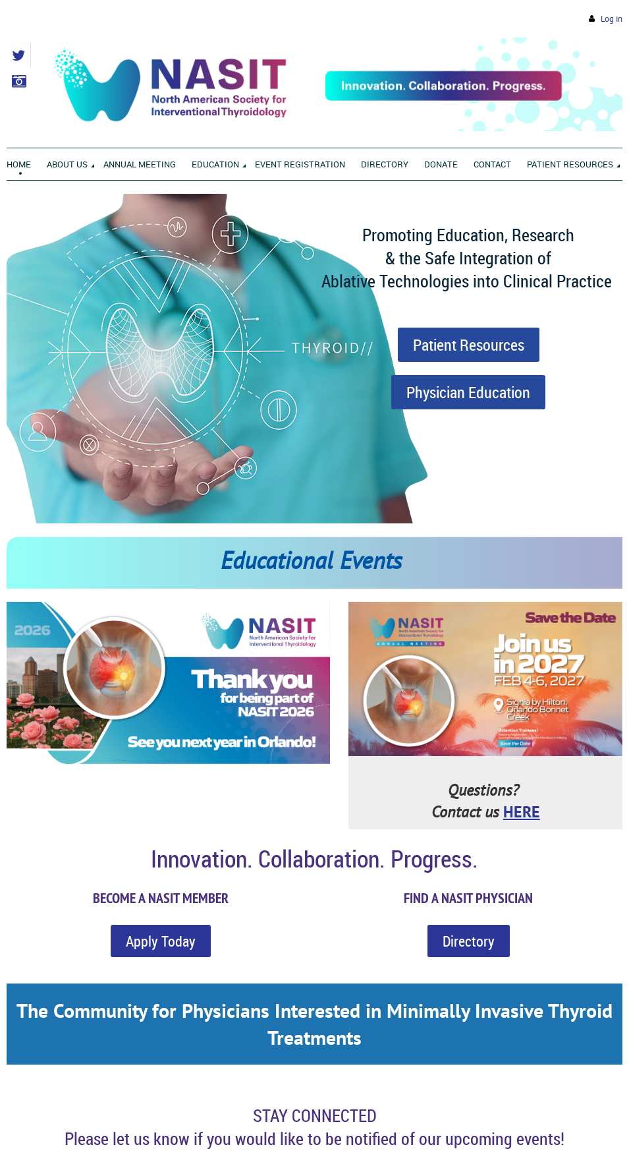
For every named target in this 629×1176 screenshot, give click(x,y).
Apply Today (161, 941)
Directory (469, 941)
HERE (521, 812)
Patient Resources (468, 344)
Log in (611, 18)
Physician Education (468, 392)
